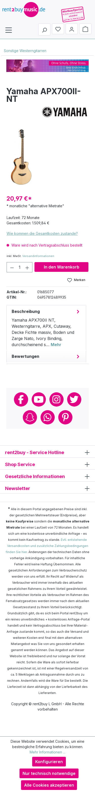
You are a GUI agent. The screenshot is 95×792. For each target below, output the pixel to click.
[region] (47, 156)
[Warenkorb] (85, 28)
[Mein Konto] (72, 28)
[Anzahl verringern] (12, 267)
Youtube (39, 399)
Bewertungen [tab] (46, 356)
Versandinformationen (38, 256)
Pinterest (65, 417)
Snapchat (30, 417)
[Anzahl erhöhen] (27, 267)
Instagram (56, 399)
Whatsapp (48, 417)
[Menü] (9, 30)
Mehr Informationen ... (47, 752)
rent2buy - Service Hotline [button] (47, 452)
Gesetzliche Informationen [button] (47, 476)
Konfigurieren (49, 761)
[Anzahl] (19, 267)
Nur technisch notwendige (49, 773)
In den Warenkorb (61, 267)
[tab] (46, 327)
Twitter (74, 399)
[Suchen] (44, 29)
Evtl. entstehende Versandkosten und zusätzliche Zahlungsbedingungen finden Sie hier (47, 546)
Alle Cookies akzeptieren (49, 785)
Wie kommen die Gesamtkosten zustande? (42, 233)
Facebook (21, 399)
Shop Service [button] (47, 464)
